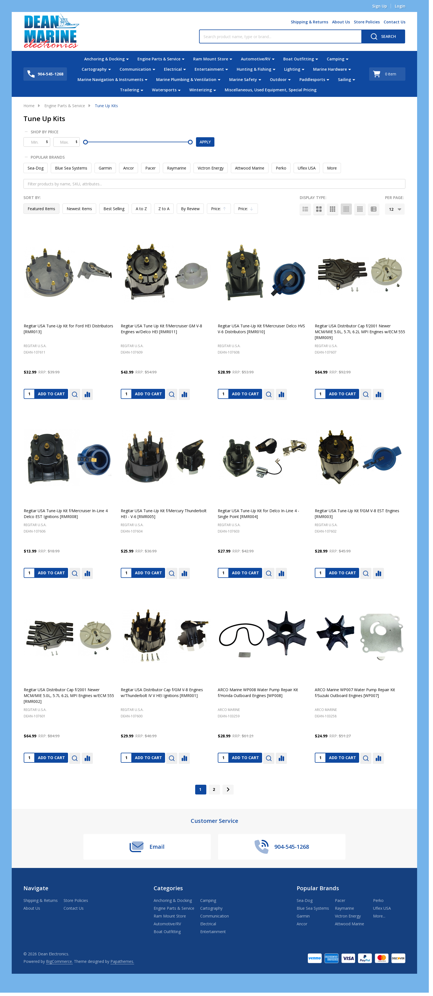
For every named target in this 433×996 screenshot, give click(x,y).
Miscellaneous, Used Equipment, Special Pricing (270, 89)
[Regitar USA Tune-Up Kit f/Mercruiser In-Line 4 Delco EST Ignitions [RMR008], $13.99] (69, 458)
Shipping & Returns (309, 21)
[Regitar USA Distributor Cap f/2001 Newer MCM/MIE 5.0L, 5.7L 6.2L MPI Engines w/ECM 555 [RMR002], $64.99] (69, 637)
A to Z (141, 208)
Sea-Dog (35, 168)
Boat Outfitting (298, 59)
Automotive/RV (255, 59)
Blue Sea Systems (71, 168)
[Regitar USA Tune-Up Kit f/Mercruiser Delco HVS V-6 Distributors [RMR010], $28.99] (263, 273)
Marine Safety (243, 79)
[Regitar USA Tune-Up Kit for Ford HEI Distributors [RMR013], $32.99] (69, 273)
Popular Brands (45, 157)
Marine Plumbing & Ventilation (186, 79)
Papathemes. (122, 961)
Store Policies (367, 21)
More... (379, 916)
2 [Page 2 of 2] (214, 789)
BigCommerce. (59, 961)
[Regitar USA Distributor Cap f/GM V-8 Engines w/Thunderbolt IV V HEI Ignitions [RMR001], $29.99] (166, 637)
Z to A (164, 208)
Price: (220, 210)
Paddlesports (312, 79)
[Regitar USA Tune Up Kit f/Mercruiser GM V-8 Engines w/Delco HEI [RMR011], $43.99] (166, 273)
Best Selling (113, 208)
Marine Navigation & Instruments (110, 79)
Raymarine (176, 168)
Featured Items (41, 208)
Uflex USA (307, 168)
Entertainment (209, 69)
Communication (135, 69)
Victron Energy (211, 168)
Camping (335, 59)
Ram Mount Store (210, 59)
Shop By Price (42, 131)
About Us (341, 21)
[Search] (383, 36)
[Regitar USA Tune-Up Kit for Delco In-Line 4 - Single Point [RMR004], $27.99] (263, 458)
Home (29, 105)
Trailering (129, 89)
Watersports (164, 89)
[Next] (228, 789)
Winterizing (200, 89)
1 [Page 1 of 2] (200, 789)
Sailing (344, 79)
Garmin (105, 168)
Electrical (173, 69)
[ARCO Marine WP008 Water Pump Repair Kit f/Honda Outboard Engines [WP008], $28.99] (263, 637)
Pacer (150, 168)
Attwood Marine (249, 168)
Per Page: (394, 197)
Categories (168, 888)
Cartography (94, 69)
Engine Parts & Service (158, 59)
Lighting (292, 69)
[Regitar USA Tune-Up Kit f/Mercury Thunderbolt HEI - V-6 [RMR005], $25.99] (166, 458)
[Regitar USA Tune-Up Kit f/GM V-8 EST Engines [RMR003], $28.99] (360, 458)
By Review (190, 208)
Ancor (128, 168)
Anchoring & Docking (104, 59)
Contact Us (394, 21)
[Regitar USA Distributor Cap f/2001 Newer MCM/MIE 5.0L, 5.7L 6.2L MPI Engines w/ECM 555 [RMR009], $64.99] (360, 273)
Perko (281, 168)
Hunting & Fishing (254, 69)
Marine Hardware (330, 69)
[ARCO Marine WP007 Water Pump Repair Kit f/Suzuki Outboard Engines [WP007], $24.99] (360, 637)
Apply (205, 141)
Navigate (35, 888)
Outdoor (278, 79)
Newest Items (79, 208)
